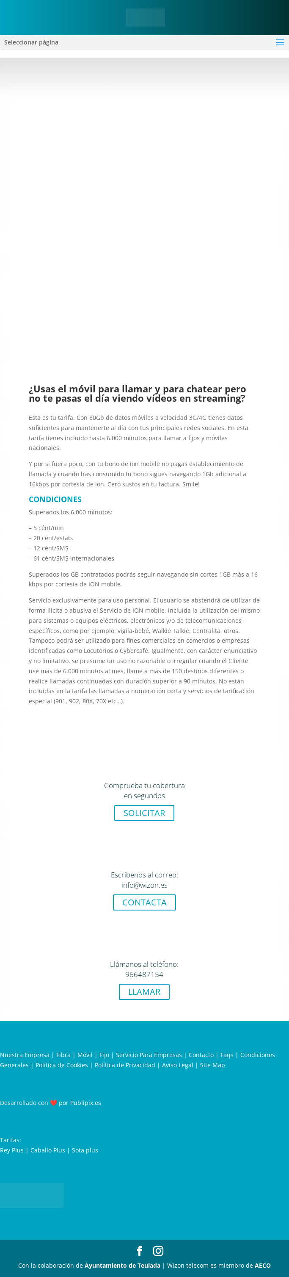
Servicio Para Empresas (149, 1055)
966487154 (144, 974)
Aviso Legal (177, 1065)
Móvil (85, 1055)
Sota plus (85, 1150)
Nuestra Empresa (25, 1055)
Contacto (201, 1055)
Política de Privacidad (125, 1065)
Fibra (63, 1055)
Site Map (212, 1065)
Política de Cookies (62, 1065)
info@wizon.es (144, 885)
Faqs (227, 1055)
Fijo (104, 1055)
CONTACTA (144, 902)
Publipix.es (85, 1103)
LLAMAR (144, 991)
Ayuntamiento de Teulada (122, 1265)
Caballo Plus (47, 1150)
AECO (263, 1265)
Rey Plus (12, 1150)
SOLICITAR (144, 813)
